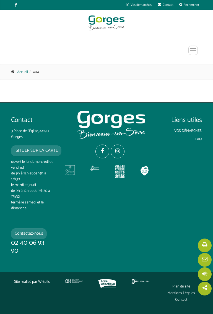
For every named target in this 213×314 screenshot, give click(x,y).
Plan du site (181, 287)
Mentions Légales (181, 293)
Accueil (22, 72)
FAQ (198, 139)
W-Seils (44, 282)
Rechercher (189, 4)
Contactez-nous (29, 233)
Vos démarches (139, 4)
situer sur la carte (36, 150)
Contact (165, 4)
